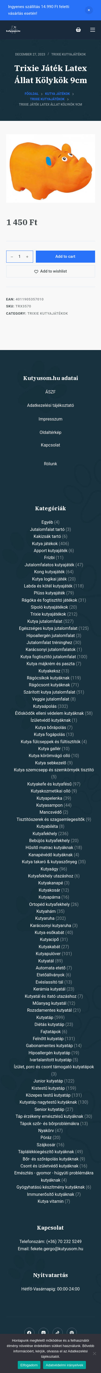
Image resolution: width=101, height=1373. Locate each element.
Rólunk (50, 463)
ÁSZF (50, 392)
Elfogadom (29, 1365)
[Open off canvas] (92, 29)
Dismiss (89, 10)
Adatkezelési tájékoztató (50, 405)
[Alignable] (58, 1333)
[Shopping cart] (78, 29)
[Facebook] (29, 1333)
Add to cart (65, 256)
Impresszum (50, 419)
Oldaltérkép (50, 432)
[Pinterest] (72, 1333)
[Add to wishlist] (50, 271)
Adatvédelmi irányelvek (64, 1365)
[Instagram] (44, 1333)
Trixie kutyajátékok (68, 54)
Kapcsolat (50, 445)
